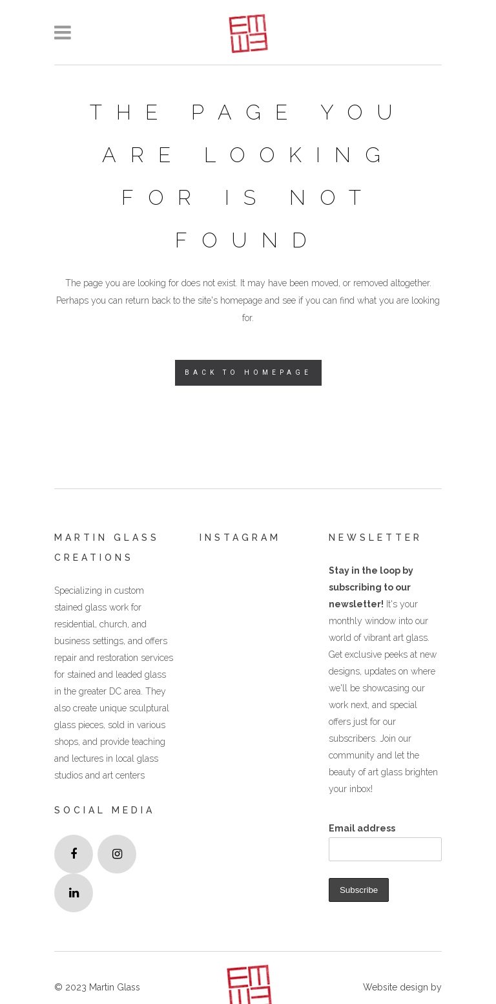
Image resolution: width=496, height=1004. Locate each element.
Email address (362, 828)
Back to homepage (248, 372)
